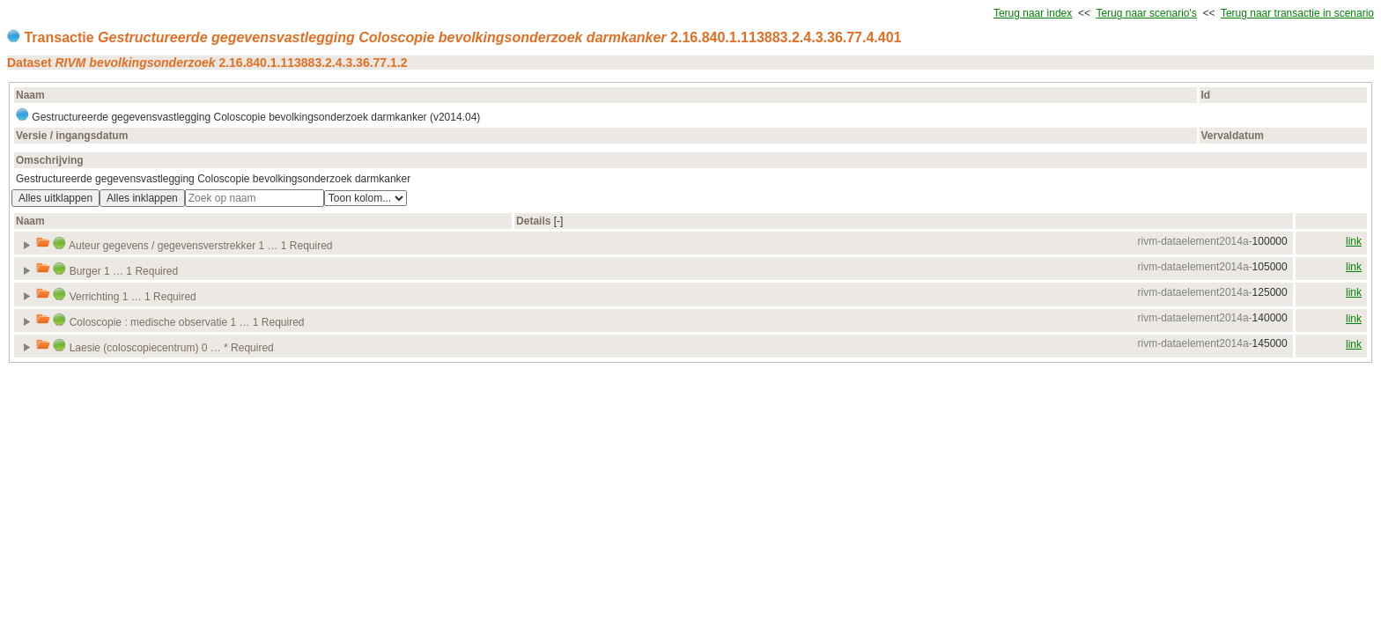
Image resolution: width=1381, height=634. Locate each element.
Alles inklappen (142, 198)
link (1354, 241)
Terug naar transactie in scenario (1297, 13)
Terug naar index (1032, 13)
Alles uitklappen (55, 198)
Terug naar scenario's (1146, 13)
